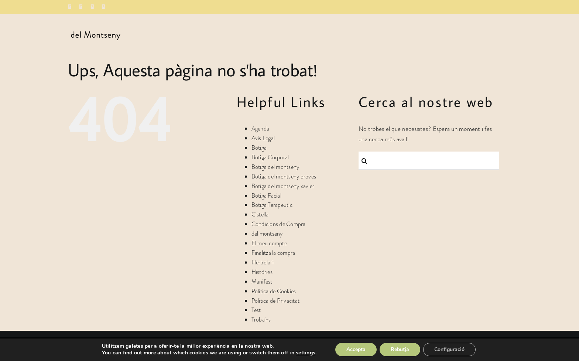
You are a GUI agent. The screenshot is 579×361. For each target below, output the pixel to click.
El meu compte (269, 243)
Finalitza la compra (273, 253)
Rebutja (400, 349)
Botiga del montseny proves (283, 176)
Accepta (356, 349)
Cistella (260, 214)
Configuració (449, 349)
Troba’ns (261, 319)
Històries (262, 272)
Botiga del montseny (275, 167)
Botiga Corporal (270, 157)
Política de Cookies (273, 291)
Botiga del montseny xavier (283, 186)
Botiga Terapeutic (271, 205)
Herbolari (262, 262)
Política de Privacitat (275, 300)
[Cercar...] (429, 161)
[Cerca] (364, 161)
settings (305, 353)
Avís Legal (263, 138)
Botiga (259, 147)
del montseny (267, 233)
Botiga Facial (266, 195)
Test (256, 310)
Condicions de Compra (278, 224)
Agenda (260, 128)
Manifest (262, 281)
